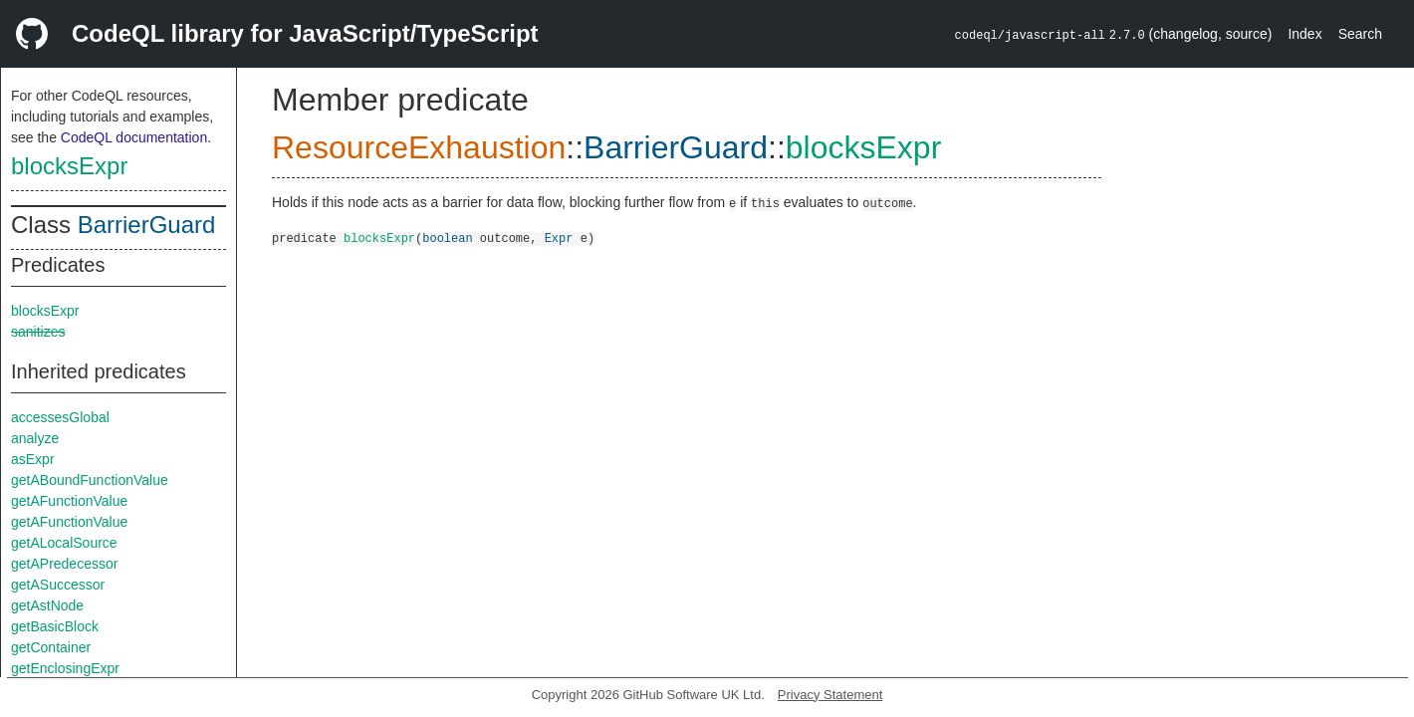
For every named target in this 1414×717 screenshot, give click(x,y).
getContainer (51, 647)
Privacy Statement (830, 694)
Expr (559, 237)
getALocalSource (64, 543)
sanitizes (38, 332)
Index (1304, 34)
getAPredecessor (64, 564)
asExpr (33, 459)
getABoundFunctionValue (89, 480)
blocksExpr (69, 165)
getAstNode (47, 605)
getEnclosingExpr (65, 668)
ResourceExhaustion (419, 147)
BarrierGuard (147, 224)
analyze (35, 438)
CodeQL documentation (134, 137)
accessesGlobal (60, 417)
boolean (447, 237)
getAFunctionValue (69, 501)
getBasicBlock (55, 626)
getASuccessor (58, 585)
